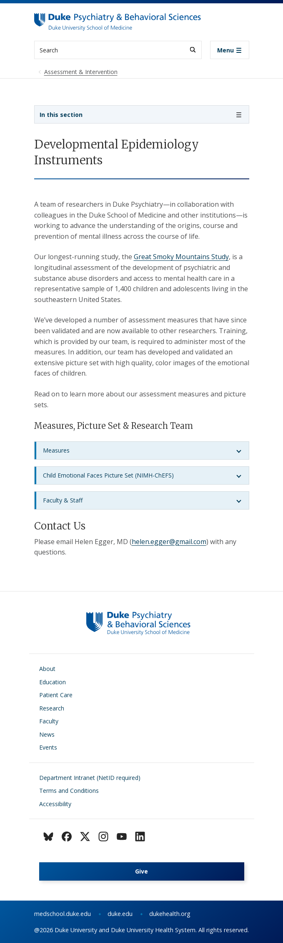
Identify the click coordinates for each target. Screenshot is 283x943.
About (47, 669)
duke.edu (120, 914)
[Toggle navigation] (229, 50)
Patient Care (56, 695)
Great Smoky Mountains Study (181, 256)
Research (51, 708)
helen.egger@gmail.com (169, 541)
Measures (56, 450)
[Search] (193, 50)
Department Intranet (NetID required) (89, 778)
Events (48, 747)
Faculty (48, 721)
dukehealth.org (169, 914)
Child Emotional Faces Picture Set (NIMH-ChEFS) (108, 475)
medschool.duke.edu (62, 914)
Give (141, 871)
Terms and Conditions (69, 790)
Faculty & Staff (63, 500)
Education (52, 682)
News (47, 734)
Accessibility (55, 804)
